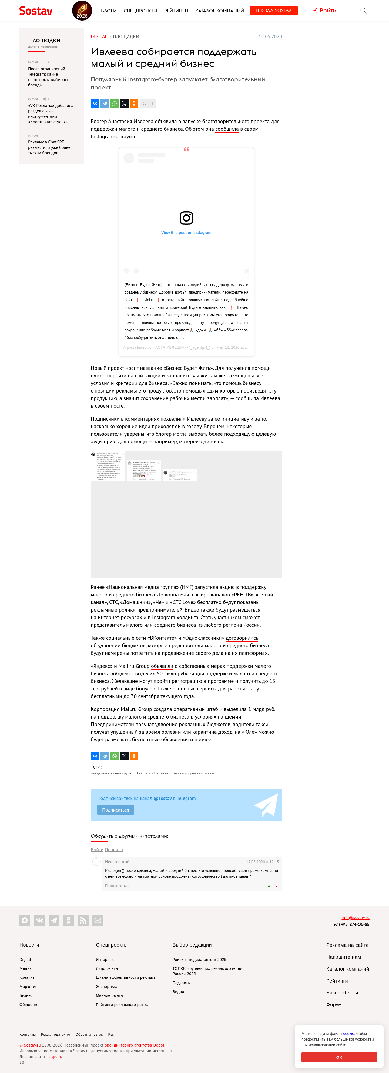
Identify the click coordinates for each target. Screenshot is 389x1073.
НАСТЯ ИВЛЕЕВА (168, 347)
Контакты (27, 1034)
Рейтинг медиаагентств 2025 (199, 959)
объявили (162, 665)
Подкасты (181, 983)
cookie (348, 1033)
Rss (111, 1034)
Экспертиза (107, 986)
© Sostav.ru (30, 1045)
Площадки (44, 39)
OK (339, 1057)
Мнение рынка (109, 995)
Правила (114, 849)
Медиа (25, 968)
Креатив (27, 977)
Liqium (54, 1056)
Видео (178, 992)
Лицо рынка (107, 968)
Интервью (105, 959)
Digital (25, 959)
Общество (29, 1004)
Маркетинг (29, 986)
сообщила (227, 128)
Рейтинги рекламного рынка (122, 1004)
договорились (242, 637)
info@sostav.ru (355, 917)
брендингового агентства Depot (134, 1045)
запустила (207, 587)
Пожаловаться (117, 885)
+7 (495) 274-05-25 (351, 924)
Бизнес (26, 995)
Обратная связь (89, 1034)
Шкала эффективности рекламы (126, 977)
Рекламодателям (55, 1034)
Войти (97, 849)
